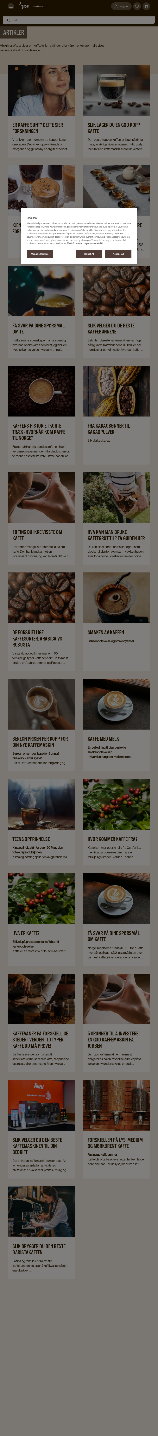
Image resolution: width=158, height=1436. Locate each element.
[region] (79, 236)
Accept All (118, 253)
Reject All (89, 253)
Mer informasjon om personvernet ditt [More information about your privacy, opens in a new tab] (85, 243)
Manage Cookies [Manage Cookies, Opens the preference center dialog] (39, 253)
